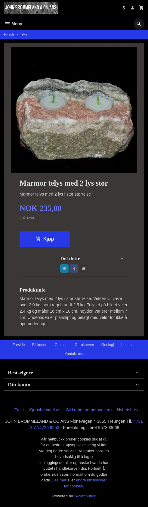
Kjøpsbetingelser (44, 409)
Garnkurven (84, 345)
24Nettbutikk (85, 496)
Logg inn (128, 345)
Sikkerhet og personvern (89, 409)
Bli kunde (39, 345)
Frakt (19, 409)
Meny (13, 23)
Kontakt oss (74, 354)
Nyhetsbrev (127, 409)
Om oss (61, 345)
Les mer (60, 480)
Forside (9, 34)
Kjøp (44, 239)
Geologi (107, 345)
